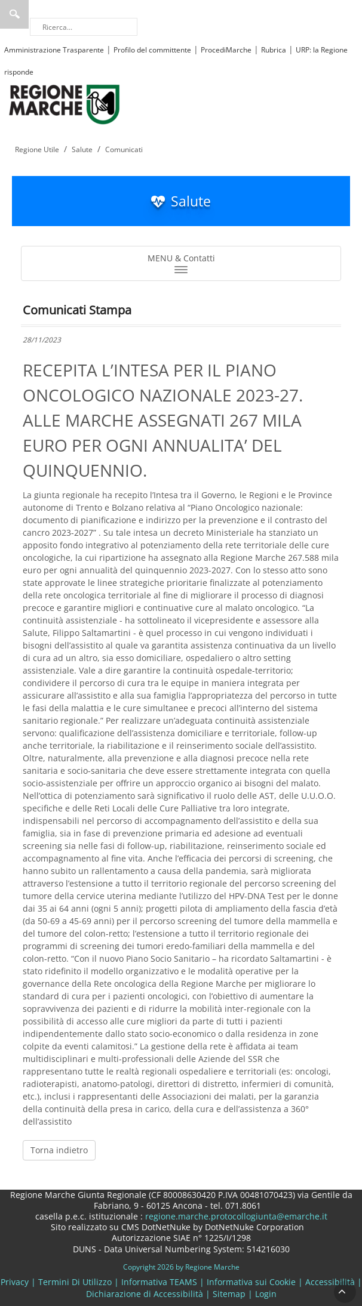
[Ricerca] (83, 27)
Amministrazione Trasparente (54, 50)
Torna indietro (59, 1150)
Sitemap (229, 1293)
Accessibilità (330, 1282)
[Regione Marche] (64, 103)
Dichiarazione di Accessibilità (144, 1293)
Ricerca (14, 14)
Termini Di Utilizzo (75, 1282)
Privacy (15, 1282)
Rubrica (273, 50)
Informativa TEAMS (159, 1282)
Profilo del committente (152, 50)
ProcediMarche (226, 50)
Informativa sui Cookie (251, 1282)
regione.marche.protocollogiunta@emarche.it (235, 1216)
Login (266, 1293)
